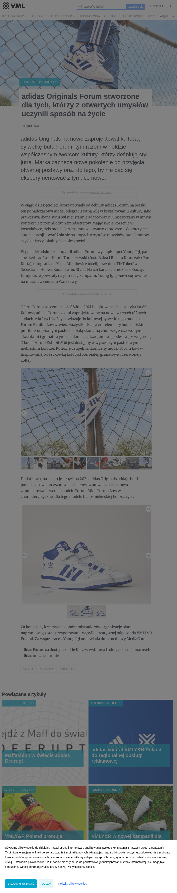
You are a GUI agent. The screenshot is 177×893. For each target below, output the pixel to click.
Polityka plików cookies (72, 883)
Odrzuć (46, 883)
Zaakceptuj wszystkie (21, 883)
